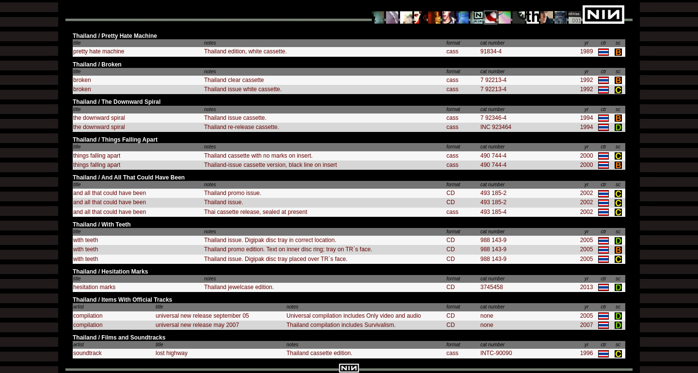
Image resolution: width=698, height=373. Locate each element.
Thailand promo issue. (232, 193)
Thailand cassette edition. (319, 353)
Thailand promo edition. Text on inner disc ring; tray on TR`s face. (288, 249)
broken (82, 80)
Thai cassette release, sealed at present (255, 212)
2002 (586, 193)
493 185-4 (493, 212)
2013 (586, 287)
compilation (88, 315)
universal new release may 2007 (197, 325)
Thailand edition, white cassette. (245, 51)
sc (618, 43)
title (77, 43)
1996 (586, 353)
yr (586, 43)
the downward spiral (99, 117)
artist (78, 306)
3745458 (491, 287)
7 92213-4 (493, 80)
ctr (603, 43)
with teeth (85, 240)
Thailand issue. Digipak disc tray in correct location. (270, 240)
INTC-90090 (496, 353)
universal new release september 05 (202, 315)
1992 (586, 80)
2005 (586, 240)
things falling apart (96, 155)
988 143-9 (493, 240)
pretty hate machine (98, 51)
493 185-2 (493, 193)
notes (210, 43)
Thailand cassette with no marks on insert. (258, 155)
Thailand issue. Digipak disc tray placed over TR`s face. (276, 259)
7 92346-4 (493, 117)
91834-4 (491, 51)
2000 (586, 155)
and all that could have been (109, 193)
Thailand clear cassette (234, 80)
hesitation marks (94, 287)
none (486, 315)
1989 (586, 51)
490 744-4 (493, 155)
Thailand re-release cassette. (241, 127)
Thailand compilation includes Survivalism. (341, 325)
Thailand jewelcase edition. (239, 287)
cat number (492, 43)
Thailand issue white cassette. (243, 89)
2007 (586, 325)
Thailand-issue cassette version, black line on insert (270, 165)
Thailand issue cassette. (235, 117)
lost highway (172, 353)
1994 (586, 117)
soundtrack (87, 353)
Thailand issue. (223, 202)
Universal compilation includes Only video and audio (353, 315)
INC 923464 (495, 127)
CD (450, 193)
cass (452, 51)
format (453, 43)
